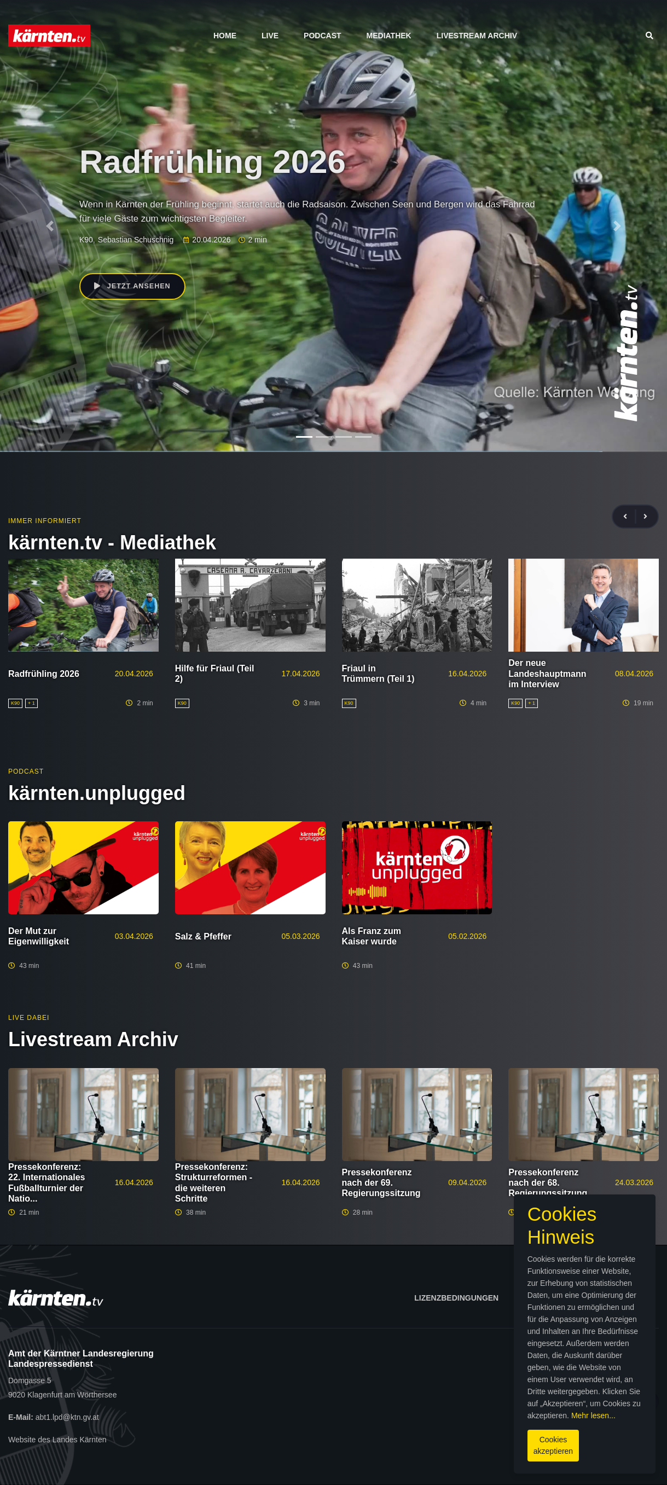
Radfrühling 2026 (43, 673)
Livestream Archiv (477, 35)
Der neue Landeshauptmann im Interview (547, 673)
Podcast (322, 35)
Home (224, 35)
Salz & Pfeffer (203, 936)
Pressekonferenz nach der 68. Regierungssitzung (547, 1183)
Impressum (547, 1297)
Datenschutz (624, 1297)
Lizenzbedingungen (456, 1297)
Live (270, 35)
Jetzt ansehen (136, 288)
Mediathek (389, 35)
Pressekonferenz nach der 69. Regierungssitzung (381, 1183)
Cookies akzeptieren (393, 1435)
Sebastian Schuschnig (136, 239)
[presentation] (629, 517)
